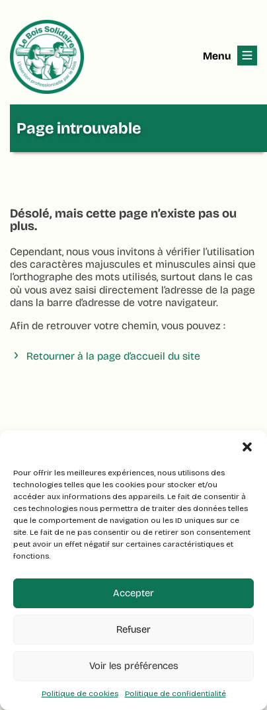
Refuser (133, 629)
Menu (217, 56)
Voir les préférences (133, 666)
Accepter (133, 593)
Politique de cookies (80, 693)
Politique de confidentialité (175, 693)
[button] (247, 447)
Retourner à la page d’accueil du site (113, 356)
